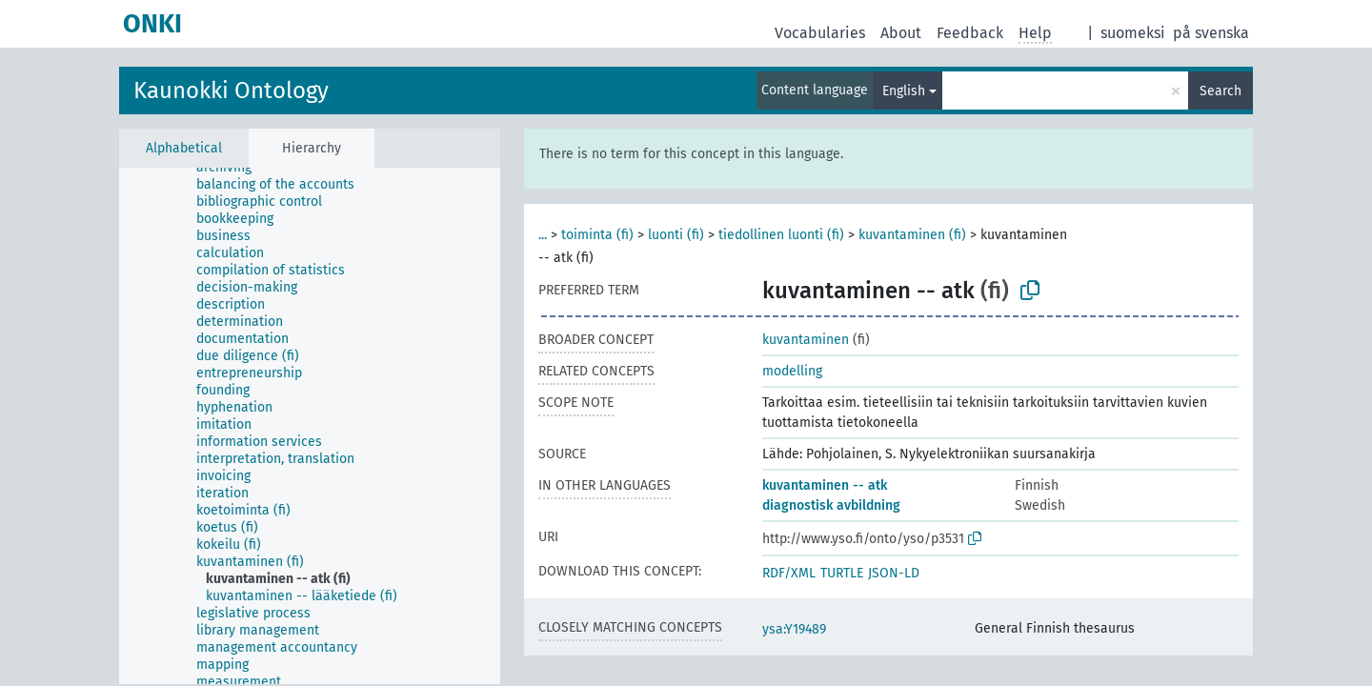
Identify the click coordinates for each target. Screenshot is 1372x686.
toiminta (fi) (597, 235)
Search (1220, 91)
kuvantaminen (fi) (912, 235)
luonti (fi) (676, 235)
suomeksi (1132, 33)
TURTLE (841, 573)
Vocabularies (820, 33)
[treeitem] (232, 167)
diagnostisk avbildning (831, 505)
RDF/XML (789, 573)
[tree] (309, 426)
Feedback (970, 33)
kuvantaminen (805, 340)
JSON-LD (893, 573)
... (542, 235)
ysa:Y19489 (794, 629)
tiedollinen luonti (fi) (781, 235)
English (903, 91)
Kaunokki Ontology (231, 90)
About (900, 33)
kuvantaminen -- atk (824, 485)
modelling (792, 371)
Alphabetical (184, 148)
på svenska (1211, 33)
